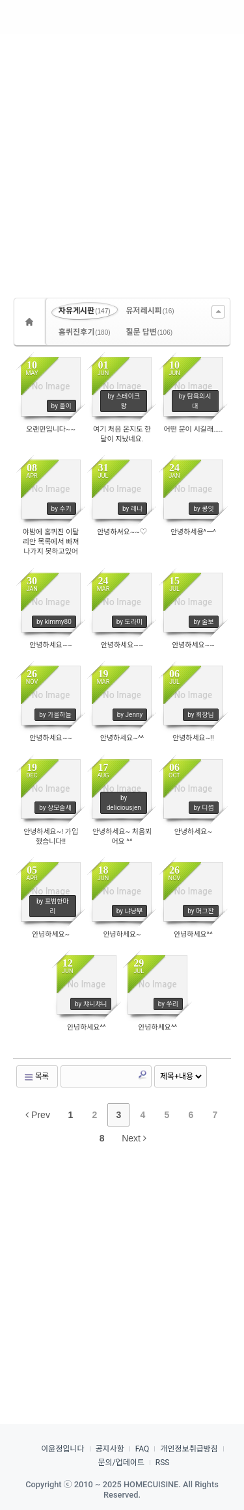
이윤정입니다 (62, 1448)
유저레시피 (150, 310)
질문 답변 (149, 332)
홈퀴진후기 (85, 332)
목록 (35, 1077)
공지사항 (110, 1448)
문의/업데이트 (121, 1462)
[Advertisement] (122, 161)
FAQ (142, 1448)
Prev (37, 1115)
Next (134, 1138)
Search (142, 1074)
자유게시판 (85, 310)
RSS (163, 1462)
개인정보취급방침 (188, 1448)
